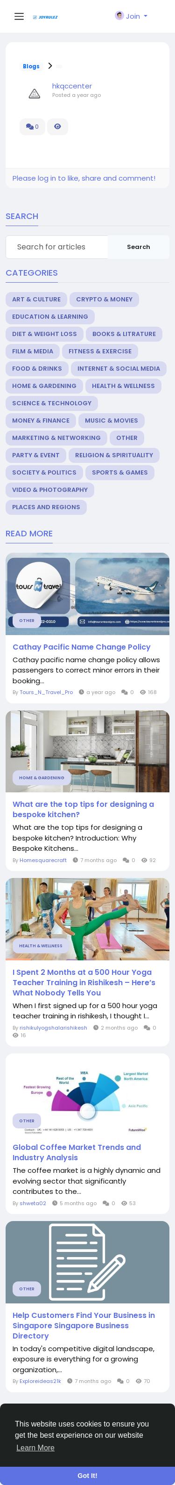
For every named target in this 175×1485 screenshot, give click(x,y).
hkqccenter (72, 86)
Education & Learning (50, 316)
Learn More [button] (35, 1448)
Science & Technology (51, 403)
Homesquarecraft (43, 860)
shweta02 (33, 1203)
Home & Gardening (44, 385)
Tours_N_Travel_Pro (46, 692)
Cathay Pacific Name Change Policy (82, 647)
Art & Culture (36, 299)
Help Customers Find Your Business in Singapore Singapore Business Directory (84, 1325)
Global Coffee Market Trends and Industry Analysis (77, 1152)
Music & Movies (111, 420)
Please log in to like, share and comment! (84, 178)
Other (127, 437)
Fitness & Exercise (100, 351)
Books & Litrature (124, 333)
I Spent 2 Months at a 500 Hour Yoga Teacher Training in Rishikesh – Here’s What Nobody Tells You (84, 982)
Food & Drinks (37, 368)
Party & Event (36, 455)
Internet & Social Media (118, 368)
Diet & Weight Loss (44, 333)
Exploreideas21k (40, 1381)
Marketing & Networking (56, 437)
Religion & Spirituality (114, 455)
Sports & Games (120, 472)
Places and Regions (46, 507)
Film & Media (32, 351)
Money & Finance (41, 420)
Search (138, 246)
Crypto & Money (104, 299)
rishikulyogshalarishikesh (53, 1027)
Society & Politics (44, 472)
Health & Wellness (123, 385)
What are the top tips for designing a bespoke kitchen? (83, 809)
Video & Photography (50, 489)
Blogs (31, 66)
